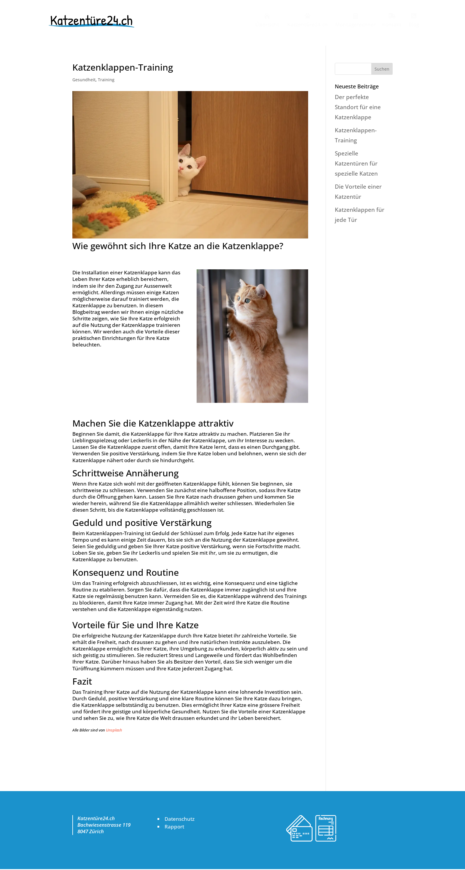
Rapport (174, 826)
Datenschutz (180, 818)
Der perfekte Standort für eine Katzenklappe (358, 107)
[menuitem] (266, 20)
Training (106, 79)
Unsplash (114, 730)
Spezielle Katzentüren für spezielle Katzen (356, 163)
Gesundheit (83, 79)
